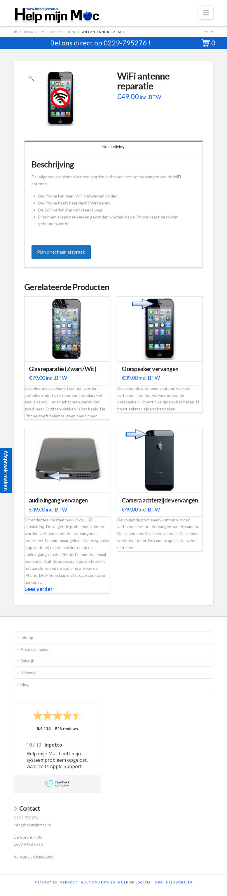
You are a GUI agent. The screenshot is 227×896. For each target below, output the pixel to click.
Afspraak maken (35, 649)
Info (158, 882)
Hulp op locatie (134, 882)
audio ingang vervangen (58, 500)
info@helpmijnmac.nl (32, 824)
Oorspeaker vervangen (150, 368)
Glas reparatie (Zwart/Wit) (62, 368)
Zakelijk (27, 660)
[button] (205, 12)
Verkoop (69, 882)
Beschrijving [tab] (113, 146)
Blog (24, 684)
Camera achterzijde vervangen (160, 500)
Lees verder (39, 589)
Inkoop (26, 637)
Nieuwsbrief (179, 882)
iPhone (69, 31)
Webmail (28, 672)
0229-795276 (125, 42)
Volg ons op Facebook (33, 856)
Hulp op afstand (98, 882)
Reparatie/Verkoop (40, 31)
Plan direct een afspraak (61, 252)
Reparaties (46, 882)
